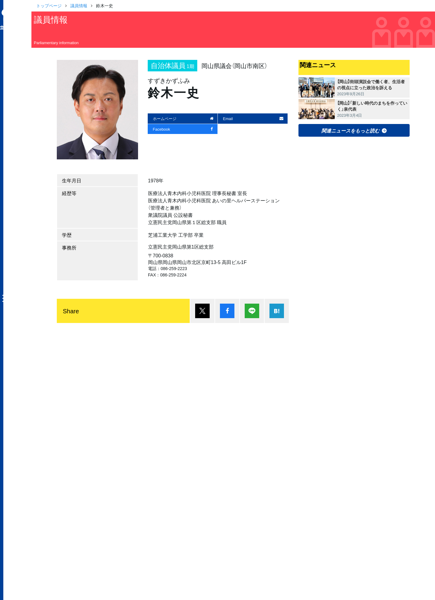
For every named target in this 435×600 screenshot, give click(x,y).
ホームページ (164, 118)
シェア (227, 311)
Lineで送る (252, 311)
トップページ (49, 5)
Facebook (161, 129)
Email (228, 118)
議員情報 (78, 5)
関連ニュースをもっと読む (350, 130)
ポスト (202, 311)
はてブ (276, 311)
